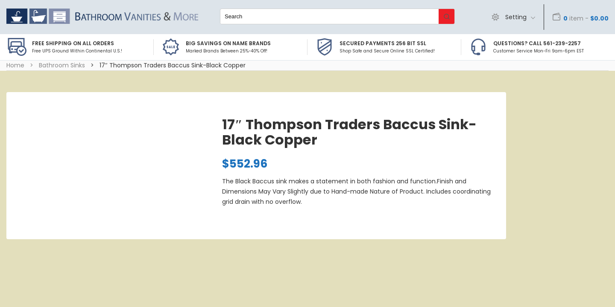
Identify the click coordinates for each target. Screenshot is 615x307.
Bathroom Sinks (62, 65)
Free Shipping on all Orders (73, 43)
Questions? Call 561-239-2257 (537, 43)
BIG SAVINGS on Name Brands (228, 43)
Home (15, 65)
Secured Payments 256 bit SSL (383, 43)
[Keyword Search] (329, 16)
